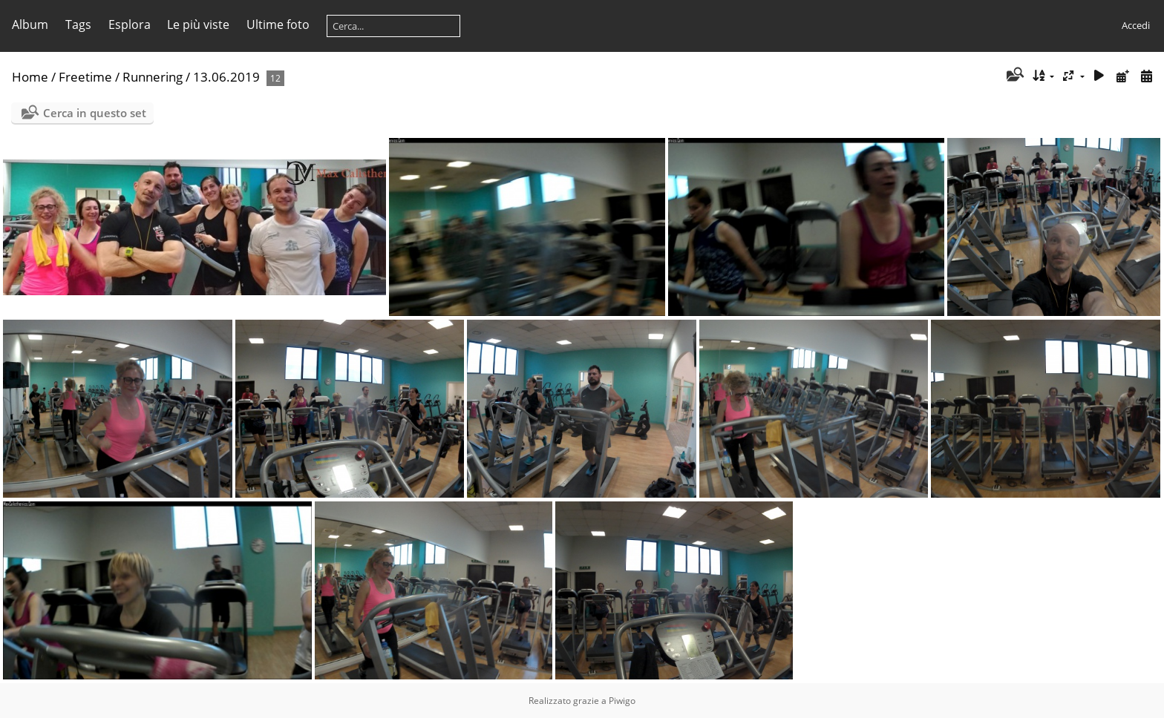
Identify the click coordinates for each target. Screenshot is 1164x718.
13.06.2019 (226, 76)
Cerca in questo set (94, 112)
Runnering (152, 76)
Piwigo (622, 700)
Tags (78, 24)
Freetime (85, 76)
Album (30, 24)
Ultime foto (278, 24)
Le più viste (198, 24)
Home (30, 76)
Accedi (1136, 25)
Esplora (129, 24)
